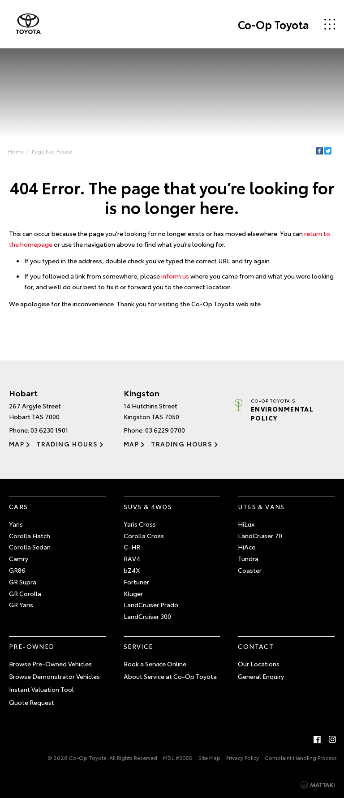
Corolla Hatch (29, 535)
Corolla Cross (144, 535)
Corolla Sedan (30, 546)
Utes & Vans (261, 506)
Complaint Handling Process (301, 757)
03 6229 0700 (165, 429)
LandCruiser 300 (147, 616)
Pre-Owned (32, 646)
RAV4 (132, 558)
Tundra (248, 558)
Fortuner (136, 581)
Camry (18, 558)
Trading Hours (67, 443)
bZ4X (132, 570)
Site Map (209, 757)
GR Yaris (21, 604)
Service (138, 646)
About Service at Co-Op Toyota (170, 676)
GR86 (17, 570)
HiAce (246, 546)
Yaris (16, 523)
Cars (18, 506)
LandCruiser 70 (260, 535)
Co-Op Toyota (273, 24)
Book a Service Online (155, 663)
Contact (256, 646)
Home (16, 151)
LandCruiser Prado (151, 604)
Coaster (250, 570)
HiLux (246, 523)
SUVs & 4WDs (148, 506)
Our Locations (259, 663)
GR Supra (22, 581)
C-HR (132, 546)
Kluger (133, 593)
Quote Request (31, 702)
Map (16, 443)
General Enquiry (261, 676)
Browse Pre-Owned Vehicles (50, 663)
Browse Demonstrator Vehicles (54, 676)
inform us (175, 275)
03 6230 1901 (49, 429)
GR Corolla (25, 593)
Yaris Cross (140, 523)
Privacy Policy (242, 757)
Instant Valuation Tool (41, 689)
